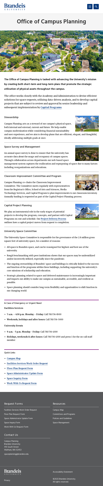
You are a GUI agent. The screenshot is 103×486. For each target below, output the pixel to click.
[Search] (96, 6)
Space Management (61, 422)
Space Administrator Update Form (25, 373)
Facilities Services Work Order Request (27, 363)
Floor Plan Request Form (20, 368)
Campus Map (14, 358)
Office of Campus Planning (51, 22)
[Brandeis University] (14, 6)
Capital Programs (51, 107)
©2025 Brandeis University (64, 479)
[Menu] (89, 6)
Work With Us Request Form (22, 383)
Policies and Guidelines (62, 418)
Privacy (7, 480)
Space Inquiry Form (17, 378)
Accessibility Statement (63, 472)
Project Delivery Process (53, 219)
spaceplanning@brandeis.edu (16, 454)
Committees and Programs (64, 414)
